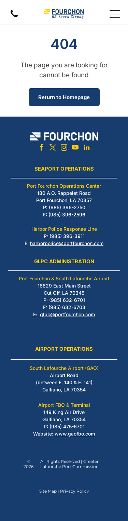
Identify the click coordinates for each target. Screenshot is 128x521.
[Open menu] (115, 14)
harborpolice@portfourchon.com (66, 243)
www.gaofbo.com (75, 434)
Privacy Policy (74, 491)
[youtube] (75, 148)
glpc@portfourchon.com (67, 314)
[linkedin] (86, 148)
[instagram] (64, 148)
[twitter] (53, 148)
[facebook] (41, 148)
